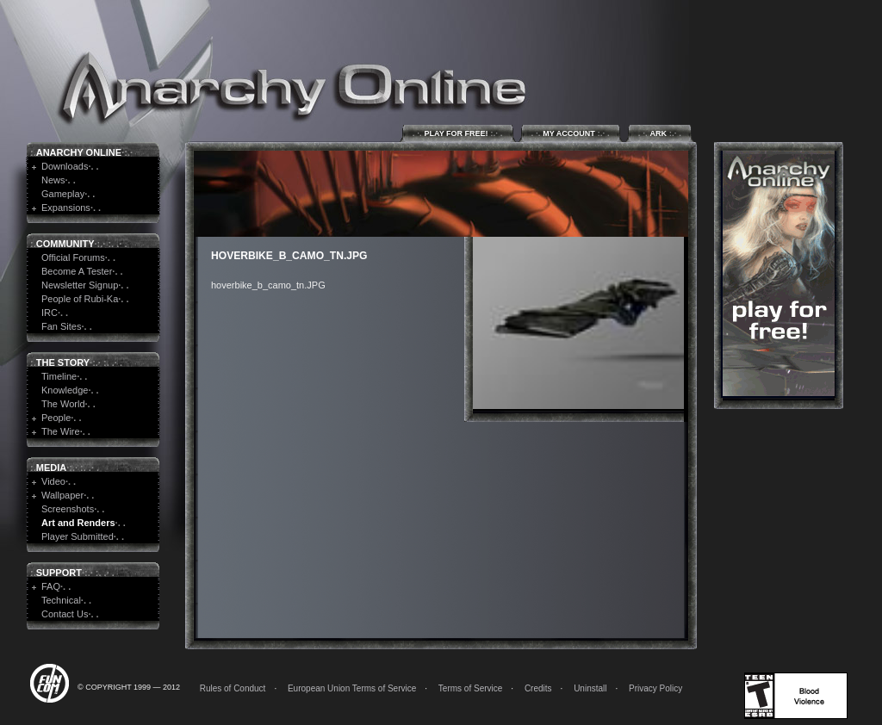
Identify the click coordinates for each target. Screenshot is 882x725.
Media (51, 467)
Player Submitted (77, 536)
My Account (570, 133)
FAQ (50, 586)
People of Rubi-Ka (79, 299)
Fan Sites (61, 326)
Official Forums (73, 257)
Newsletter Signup (79, 285)
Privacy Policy (655, 688)
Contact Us (64, 614)
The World (63, 404)
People (56, 417)
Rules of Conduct (233, 688)
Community (65, 244)
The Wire (60, 431)
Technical (61, 600)
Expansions (65, 207)
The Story (63, 362)
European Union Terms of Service (352, 688)
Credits (538, 688)
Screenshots (67, 509)
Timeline (59, 376)
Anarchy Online (78, 152)
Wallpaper (62, 495)
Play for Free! (458, 133)
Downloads (64, 166)
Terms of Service (470, 688)
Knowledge (64, 390)
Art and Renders (78, 522)
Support (59, 572)
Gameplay (62, 194)
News (53, 180)
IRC (49, 312)
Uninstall (590, 688)
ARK (659, 133)
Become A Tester (76, 271)
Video (53, 481)
